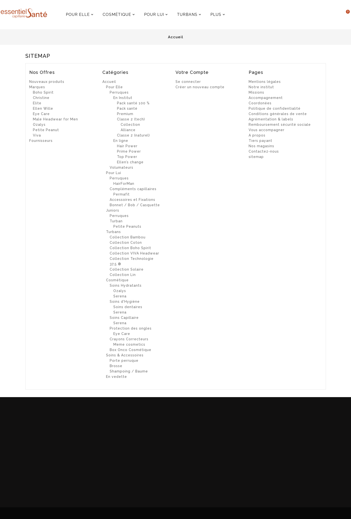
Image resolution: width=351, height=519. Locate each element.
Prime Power (129, 151)
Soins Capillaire (124, 318)
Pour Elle (114, 87)
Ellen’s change (130, 162)
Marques (37, 87)
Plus (226, 13)
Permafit (121, 194)
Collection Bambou (128, 237)
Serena (120, 296)
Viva (37, 135)
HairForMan (123, 184)
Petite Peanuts (127, 226)
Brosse (116, 366)
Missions (256, 92)
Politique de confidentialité (275, 108)
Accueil (109, 82)
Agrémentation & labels (271, 119)
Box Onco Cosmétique (130, 350)
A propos (257, 135)
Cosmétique (117, 280)
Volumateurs (121, 167)
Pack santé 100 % (133, 103)
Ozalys (39, 125)
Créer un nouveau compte (200, 87)
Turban (116, 221)
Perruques (119, 92)
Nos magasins (261, 146)
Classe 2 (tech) (131, 119)
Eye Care (41, 114)
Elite (37, 103)
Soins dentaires (127, 307)
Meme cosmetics (129, 344)
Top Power (127, 157)
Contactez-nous (264, 151)
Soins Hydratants (126, 285)
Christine (41, 98)
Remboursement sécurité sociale (280, 125)
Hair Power (127, 146)
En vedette (116, 377)
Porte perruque (124, 360)
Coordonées (260, 103)
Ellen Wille (43, 108)
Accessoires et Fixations (132, 200)
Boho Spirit (43, 92)
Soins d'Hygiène (125, 302)
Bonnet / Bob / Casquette (135, 205)
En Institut (122, 98)
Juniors (112, 210)
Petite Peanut (46, 130)
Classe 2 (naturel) (133, 135)
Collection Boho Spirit (130, 248)
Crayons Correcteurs (129, 339)
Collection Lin (123, 275)
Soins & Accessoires (125, 355)
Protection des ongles (131, 328)
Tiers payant (260, 141)
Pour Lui (113, 173)
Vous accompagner (266, 130)
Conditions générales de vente (278, 114)
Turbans (113, 232)
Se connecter (188, 82)
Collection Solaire (127, 269)
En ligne (120, 141)
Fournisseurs (41, 141)
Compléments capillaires (133, 189)
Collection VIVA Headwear (134, 253)
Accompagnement (266, 98)
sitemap (256, 157)
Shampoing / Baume (129, 371)
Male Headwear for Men (55, 119)
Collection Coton (126, 243)
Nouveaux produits (46, 82)
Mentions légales (265, 82)
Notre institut (261, 87)
